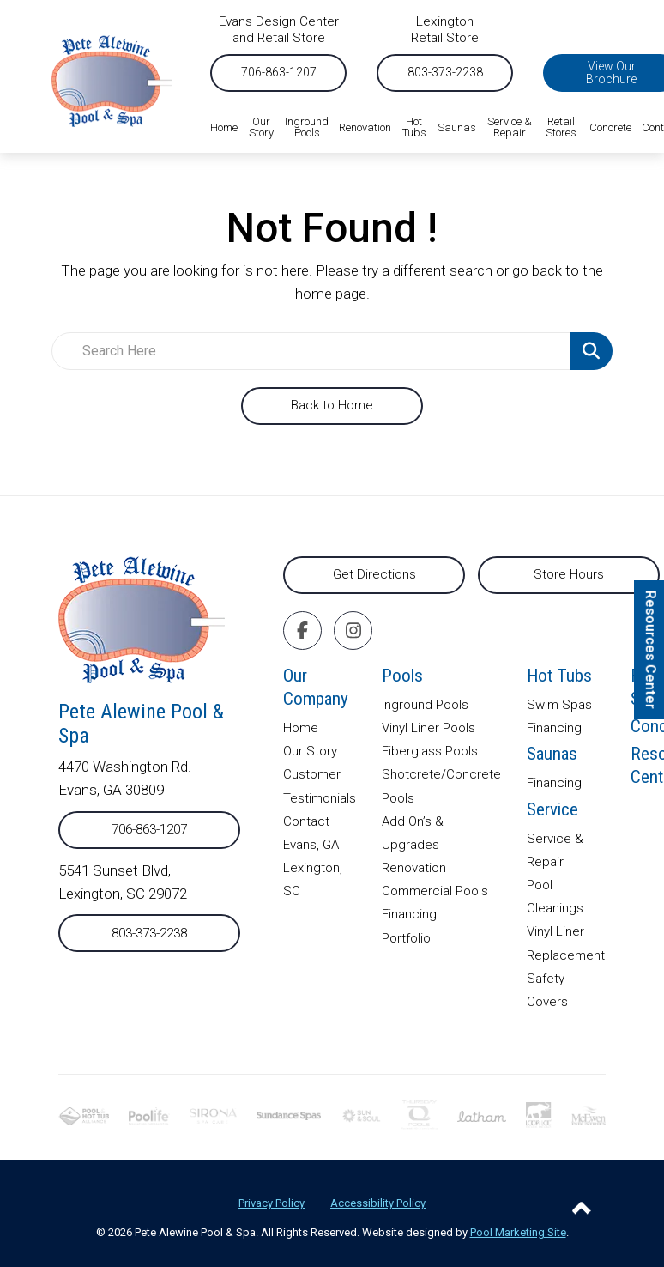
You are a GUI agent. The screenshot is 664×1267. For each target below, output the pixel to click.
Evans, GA (311, 844)
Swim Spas (559, 704)
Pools (402, 675)
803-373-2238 (445, 72)
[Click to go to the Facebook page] (302, 630)
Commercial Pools (435, 891)
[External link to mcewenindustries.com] (588, 1115)
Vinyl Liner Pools (428, 728)
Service (552, 809)
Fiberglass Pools (430, 751)
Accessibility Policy (378, 1203)
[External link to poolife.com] (149, 1115)
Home (300, 728)
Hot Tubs (559, 675)
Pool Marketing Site (518, 1232)
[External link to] (289, 1115)
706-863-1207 (279, 72)
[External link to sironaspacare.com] (213, 1115)
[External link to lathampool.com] (481, 1115)
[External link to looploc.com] (539, 1114)
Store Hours (569, 574)
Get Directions (374, 574)
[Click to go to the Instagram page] (353, 630)
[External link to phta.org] (83, 1115)
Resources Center (651, 650)
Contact (306, 821)
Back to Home (332, 405)
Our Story (310, 751)
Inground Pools (425, 704)
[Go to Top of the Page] (581, 1207)
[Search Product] (591, 351)
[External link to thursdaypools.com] (419, 1114)
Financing (409, 914)
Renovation (414, 868)
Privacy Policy (271, 1203)
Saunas (552, 753)
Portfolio (406, 938)
